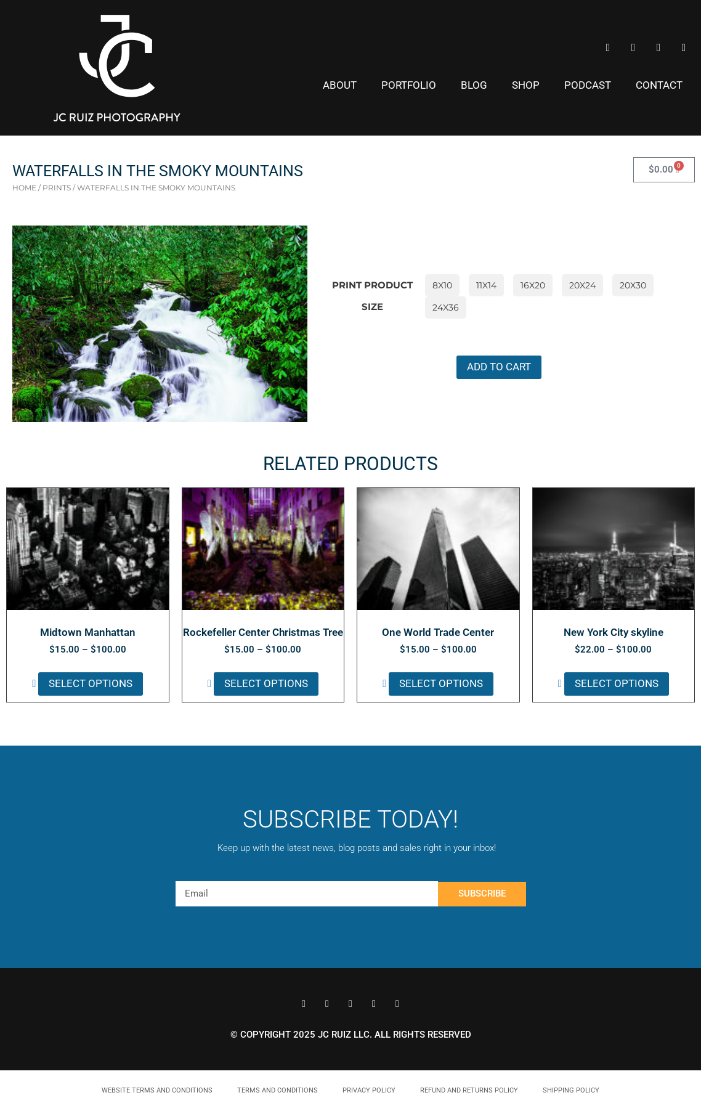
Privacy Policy (368, 1090)
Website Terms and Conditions (157, 1090)
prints (57, 187)
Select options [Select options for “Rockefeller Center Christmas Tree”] (266, 683)
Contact (659, 85)
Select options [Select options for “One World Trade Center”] (441, 683)
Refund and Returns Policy (469, 1090)
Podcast (587, 85)
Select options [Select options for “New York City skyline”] (616, 683)
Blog (474, 85)
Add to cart (499, 366)
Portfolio (408, 85)
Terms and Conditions (277, 1090)
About (340, 85)
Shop (526, 85)
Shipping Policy (571, 1090)
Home (24, 187)
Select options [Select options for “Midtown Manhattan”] (90, 683)
